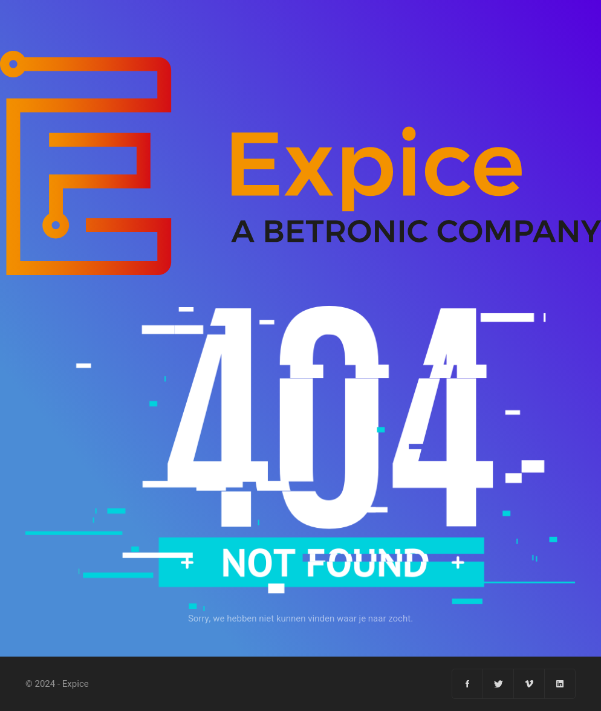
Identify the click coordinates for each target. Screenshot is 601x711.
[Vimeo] (529, 683)
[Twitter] (498, 683)
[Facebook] (467, 683)
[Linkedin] (560, 683)
